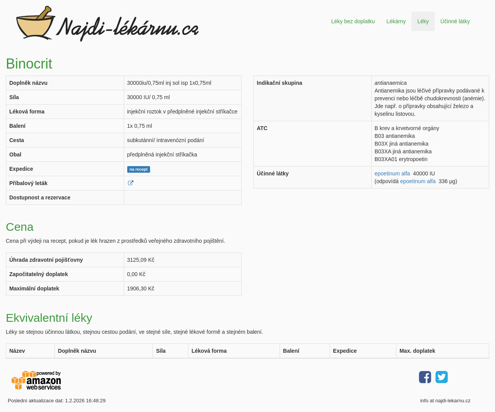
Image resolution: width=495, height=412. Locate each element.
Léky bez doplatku (353, 21)
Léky (423, 21)
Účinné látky (455, 21)
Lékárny (396, 21)
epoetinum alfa (392, 173)
